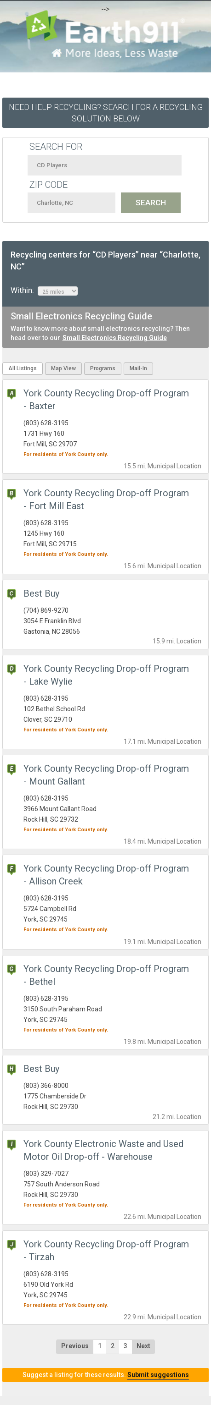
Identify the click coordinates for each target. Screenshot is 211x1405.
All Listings (22, 368)
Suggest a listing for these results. (106, 1374)
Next (143, 1346)
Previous (75, 1346)
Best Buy (41, 593)
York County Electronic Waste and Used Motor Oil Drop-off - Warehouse (103, 1150)
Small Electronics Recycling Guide (115, 337)
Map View (63, 368)
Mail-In (138, 368)
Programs (102, 368)
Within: (44, 290)
